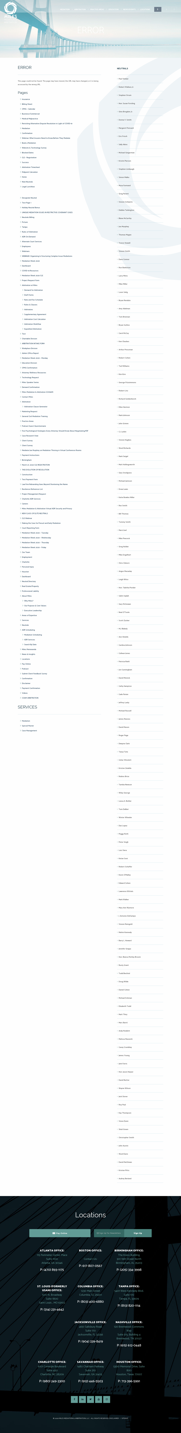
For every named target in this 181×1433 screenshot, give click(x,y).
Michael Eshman (125, 998)
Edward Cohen (124, 883)
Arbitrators (28, 309)
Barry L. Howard (125, 940)
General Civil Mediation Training (35, 416)
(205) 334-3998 (131, 1270)
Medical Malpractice (30, 118)
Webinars (26, 251)
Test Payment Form (30, 479)
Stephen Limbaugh (126, 169)
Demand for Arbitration (33, 290)
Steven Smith (124, 251)
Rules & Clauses (30, 304)
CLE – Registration (29, 157)
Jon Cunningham (125, 669)
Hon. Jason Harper (126, 1072)
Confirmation (27, 133)
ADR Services (29, 639)
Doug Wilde (123, 981)
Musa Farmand (125, 185)
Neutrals (25, 625)
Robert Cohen (124, 357)
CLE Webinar (27, 518)
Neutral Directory (29, 581)
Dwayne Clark (124, 743)
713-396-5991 (130, 1381)
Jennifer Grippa (125, 948)
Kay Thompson (125, 1113)
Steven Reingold (125, 924)
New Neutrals (27, 181)
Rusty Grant (124, 965)
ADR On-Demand (28, 236)
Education (113, 9)
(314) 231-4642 (54, 1309)
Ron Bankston (124, 267)
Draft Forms (29, 295)
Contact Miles (27, 397)
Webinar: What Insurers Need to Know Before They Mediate (46, 138)
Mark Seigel (123, 456)
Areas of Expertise (29, 615)
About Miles (27, 596)
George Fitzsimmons (127, 382)
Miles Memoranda (29, 649)
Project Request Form (30, 280)
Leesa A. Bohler (125, 801)
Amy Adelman (124, 308)
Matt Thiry (123, 1014)
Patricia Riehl (124, 661)
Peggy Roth (123, 834)
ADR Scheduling (28, 630)
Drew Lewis (123, 489)
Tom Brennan (124, 316)
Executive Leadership (33, 610)
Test (24, 333)
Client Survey (27, 440)
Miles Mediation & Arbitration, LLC (74, 1418)
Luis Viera (123, 850)
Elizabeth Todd (125, 1006)
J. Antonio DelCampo (127, 916)
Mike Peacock (124, 538)
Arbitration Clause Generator (35, 406)
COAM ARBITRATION (30, 698)
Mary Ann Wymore (126, 907)
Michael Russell (125, 710)
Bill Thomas (123, 513)
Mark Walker (124, 899)
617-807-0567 (92, 1266)
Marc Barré (123, 1022)
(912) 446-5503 (92, 1381)
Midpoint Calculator (30, 172)
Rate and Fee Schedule (33, 299)
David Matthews (125, 1162)
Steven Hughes (125, 440)
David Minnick (124, 678)
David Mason (124, 727)
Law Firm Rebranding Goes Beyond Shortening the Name (45, 484)
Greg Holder (124, 546)
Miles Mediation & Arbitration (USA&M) (37, 392)
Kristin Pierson (125, 161)
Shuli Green (123, 1129)
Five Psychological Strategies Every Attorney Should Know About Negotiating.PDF (55, 431)
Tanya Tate (123, 751)
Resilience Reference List (32, 489)
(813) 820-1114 (130, 1306)
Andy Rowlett (124, 1030)
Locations (144, 9)
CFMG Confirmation (29, 367)
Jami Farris (123, 1063)
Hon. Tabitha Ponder (127, 587)
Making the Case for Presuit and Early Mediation (41, 523)
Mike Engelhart (125, 554)
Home (24, 177)
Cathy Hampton (125, 686)
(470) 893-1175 (54, 1270)
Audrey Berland (125, 1178)
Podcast (25, 668)
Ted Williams (124, 366)
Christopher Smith (126, 1137)
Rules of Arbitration (30, 231)
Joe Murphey (124, 226)
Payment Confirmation (31, 688)
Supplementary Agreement (35, 314)
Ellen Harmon (124, 407)
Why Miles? (28, 600)
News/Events (128, 9)
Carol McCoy (124, 333)
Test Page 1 (26, 202)
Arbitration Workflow (32, 324)
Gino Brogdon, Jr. (126, 111)
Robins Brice (124, 776)
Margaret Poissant (126, 128)
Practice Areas (96, 9)
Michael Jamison (125, 481)
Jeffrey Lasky (124, 702)
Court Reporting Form (30, 528)
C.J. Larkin (122, 431)
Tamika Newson (125, 784)
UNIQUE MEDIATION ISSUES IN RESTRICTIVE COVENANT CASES (47, 212)
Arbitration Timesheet (31, 167)
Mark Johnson (124, 415)
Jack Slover (123, 1096)
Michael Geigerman (126, 152)
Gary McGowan (125, 604)
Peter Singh (123, 842)
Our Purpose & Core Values (35, 605)
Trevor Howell (124, 243)
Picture (25, 222)
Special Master (28, 725)
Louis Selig (123, 292)
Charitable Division (29, 338)
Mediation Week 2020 (31, 261)
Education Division (29, 363)
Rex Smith (123, 505)
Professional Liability (30, 591)
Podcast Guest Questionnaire (34, 426)
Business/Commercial (31, 113)
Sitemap (125, 1418)
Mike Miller (123, 284)
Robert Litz (123, 390)
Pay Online (26, 664)
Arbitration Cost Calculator (35, 319)
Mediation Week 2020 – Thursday (35, 542)
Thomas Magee (125, 234)
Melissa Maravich (126, 1039)
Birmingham (27, 460)
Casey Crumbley (125, 1047)
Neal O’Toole (124, 612)
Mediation (64, 9)
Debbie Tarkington (126, 210)
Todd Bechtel (124, 973)
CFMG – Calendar (28, 109)
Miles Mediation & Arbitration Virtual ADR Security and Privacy (47, 508)
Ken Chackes (124, 341)
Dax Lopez (123, 825)
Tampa (24, 227)
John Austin (123, 1145)
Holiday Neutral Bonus (31, 207)
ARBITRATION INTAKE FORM (33, 343)
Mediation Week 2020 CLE (32, 275)
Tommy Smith (125, 522)
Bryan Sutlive (124, 325)
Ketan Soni (123, 858)
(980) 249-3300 (54, 1381)
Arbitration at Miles (29, 285)
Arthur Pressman (126, 349)
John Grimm (123, 423)
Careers (25, 503)
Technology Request (30, 377)
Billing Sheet (27, 104)
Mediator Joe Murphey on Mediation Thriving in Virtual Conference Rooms (51, 450)
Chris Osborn (124, 563)
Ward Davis (123, 1154)
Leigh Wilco (123, 579)
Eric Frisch (123, 136)
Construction (27, 474)
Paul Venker (123, 78)
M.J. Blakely (123, 628)
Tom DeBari (124, 809)
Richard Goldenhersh (127, 399)
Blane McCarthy (125, 218)
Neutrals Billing (28, 217)
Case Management (29, 730)
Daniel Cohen (124, 989)
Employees (26, 246)
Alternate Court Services (32, 241)
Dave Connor (124, 259)
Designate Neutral (29, 198)
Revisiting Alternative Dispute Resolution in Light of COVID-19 (47, 123)
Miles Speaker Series (30, 382)
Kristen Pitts (124, 1170)
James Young (124, 1055)
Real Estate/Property (30, 586)
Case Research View (30, 435)
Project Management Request (34, 494)
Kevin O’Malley (125, 875)
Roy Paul (122, 1104)
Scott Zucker (124, 620)
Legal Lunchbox (61, 188)
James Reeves (124, 719)
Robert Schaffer (125, 866)
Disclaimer (26, 683)
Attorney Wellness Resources (34, 372)
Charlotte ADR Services (31, 499)
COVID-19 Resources (30, 270)
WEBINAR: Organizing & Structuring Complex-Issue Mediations (47, 256)
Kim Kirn (122, 374)
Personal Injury (28, 566)
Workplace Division (29, 348)
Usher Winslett (125, 760)
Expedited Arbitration (33, 329)
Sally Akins (123, 144)
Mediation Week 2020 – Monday (35, 358)
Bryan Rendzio (125, 300)
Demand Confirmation (31, 387)
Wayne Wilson (125, 1088)
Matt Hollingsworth (127, 464)
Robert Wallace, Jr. (126, 87)
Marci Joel (123, 530)
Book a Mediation (29, 143)
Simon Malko (124, 177)
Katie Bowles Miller (126, 497)
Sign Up (138, 1233)
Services (25, 620)
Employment (27, 557)
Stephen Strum (125, 95)
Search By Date (30, 644)
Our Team (26, 552)
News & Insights (28, 654)
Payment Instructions (30, 455)
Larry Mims (123, 275)
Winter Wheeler (125, 817)
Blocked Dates (28, 152)
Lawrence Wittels (126, 891)
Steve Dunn (123, 1121)
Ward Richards (125, 448)
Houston (25, 571)
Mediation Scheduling (33, 634)
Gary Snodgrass (125, 472)
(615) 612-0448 (130, 1345)
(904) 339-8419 (92, 1341)
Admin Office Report (30, 353)
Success (25, 162)
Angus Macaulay (125, 571)
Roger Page (123, 735)
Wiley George (124, 792)
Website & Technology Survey (34, 147)
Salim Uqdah (124, 595)
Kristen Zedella (125, 768)
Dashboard (26, 265)
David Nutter (124, 1080)
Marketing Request (29, 411)
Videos (25, 693)
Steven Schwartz (126, 202)
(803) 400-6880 (92, 1302)
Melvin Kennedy (125, 932)
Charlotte (25, 562)
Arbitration (79, 9)
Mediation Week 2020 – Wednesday (36, 537)
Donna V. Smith (125, 119)
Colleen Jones (124, 653)
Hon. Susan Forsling (127, 103)
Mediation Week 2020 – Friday (34, 547)
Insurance (26, 99)
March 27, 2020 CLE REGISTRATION (36, 465)
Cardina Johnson (125, 645)
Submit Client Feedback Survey (34, 673)
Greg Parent (124, 193)
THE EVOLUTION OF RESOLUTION (35, 469)
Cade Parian (123, 694)
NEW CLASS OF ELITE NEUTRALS (35, 513)
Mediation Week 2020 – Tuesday (35, 532)
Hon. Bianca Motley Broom (130, 957)
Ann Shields (123, 637)
